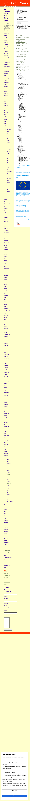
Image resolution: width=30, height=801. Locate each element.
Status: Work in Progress (22, 162)
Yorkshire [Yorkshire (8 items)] (23, 71)
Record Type (19, 148)
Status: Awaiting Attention (22, 157)
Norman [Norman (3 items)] (18, 54)
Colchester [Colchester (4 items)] (26, 37)
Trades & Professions (21, 103)
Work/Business (20, 155)
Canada (19, 139)
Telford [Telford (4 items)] (18, 61)
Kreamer (19, 122)
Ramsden (19, 128)
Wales (19, 147)
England (19, 140)
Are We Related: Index (7, 18)
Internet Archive (22, 205)
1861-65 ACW (21, 77)
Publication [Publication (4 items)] (19, 57)
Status (18, 156)
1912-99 (19, 78)
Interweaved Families (21, 94)
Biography (18, 13)
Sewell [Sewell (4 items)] (17, 59)
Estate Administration (21, 90)
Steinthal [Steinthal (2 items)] (22, 59)
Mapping (19, 152)
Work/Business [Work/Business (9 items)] (21, 67)
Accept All (15, 795)
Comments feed (19, 225)
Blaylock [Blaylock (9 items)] (19, 35)
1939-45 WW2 (21, 80)
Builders (20, 104)
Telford (19, 132)
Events (18, 74)
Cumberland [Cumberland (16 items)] (20, 42)
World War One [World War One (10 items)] (21, 69)
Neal (18, 124)
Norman (13, 25)
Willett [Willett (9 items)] (21, 64)
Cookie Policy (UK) (20, 19)
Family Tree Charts (20, 14)
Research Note (20, 154)
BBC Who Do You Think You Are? (24, 84)
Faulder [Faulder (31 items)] (23, 45)
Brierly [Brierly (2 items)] (17, 37)
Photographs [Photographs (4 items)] (22, 56)
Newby (19, 125)
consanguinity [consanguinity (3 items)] (19, 39)
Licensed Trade (21, 107)
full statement (28, 172)
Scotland (19, 145)
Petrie (19, 127)
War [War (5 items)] (22, 62)
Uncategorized (19, 163)
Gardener (20, 105)
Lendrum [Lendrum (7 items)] (26, 51)
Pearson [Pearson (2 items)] (27, 54)
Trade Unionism (21, 110)
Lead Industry (21, 106)
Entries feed (19, 224)
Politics (19, 97)
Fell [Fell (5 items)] (28, 45)
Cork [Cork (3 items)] (24, 39)
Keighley (19, 121)
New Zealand (20, 144)
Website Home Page (20, 16)
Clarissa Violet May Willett (21, 27)
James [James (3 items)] (21, 51)
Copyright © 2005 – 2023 (21, 17)
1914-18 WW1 (21, 79)
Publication (20, 98)
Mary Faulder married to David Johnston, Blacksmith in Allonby (22, 30)
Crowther (19, 117)
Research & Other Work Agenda (22, 11)
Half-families (20, 91)
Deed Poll (19, 89)
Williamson (20, 134)
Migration (19, 95)
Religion (19, 100)
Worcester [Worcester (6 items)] (26, 66)
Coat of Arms (20, 86)
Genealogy (20, 151)
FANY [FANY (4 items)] (17, 45)
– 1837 (19, 75)
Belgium (19, 138)
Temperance (20, 102)
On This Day (19, 15)
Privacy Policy (19, 18)
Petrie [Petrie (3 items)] (17, 56)
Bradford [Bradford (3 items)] (24, 35)
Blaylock (19, 112)
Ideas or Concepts (20, 81)
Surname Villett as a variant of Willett (23, 26)
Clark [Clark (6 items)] (21, 37)
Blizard (20, 135)
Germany (19, 142)
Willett (8, 28)
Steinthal (19, 130)
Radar (19, 99)
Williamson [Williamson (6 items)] (19, 66)
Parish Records (20, 96)
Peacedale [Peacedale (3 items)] (22, 54)
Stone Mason (21, 108)
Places (18, 136)
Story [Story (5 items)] (25, 59)
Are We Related (20, 83)
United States (20, 146)
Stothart (19, 132)
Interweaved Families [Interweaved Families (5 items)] (22, 49)
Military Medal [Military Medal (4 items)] (20, 52)
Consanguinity (20, 87)
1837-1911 (20, 76)
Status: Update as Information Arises (23, 161)
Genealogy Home (20, 10)
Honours (19, 92)
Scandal (19, 101)
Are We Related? (20, 12)
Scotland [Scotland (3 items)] (25, 57)
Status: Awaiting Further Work (23, 158)
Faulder (9, 25)
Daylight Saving (20, 88)
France (19, 141)
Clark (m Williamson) (21, 116)
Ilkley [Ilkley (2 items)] (25, 48)
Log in (18, 223)
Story (19, 131)
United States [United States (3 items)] (23, 61)
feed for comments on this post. (7, 575)
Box (18, 113)
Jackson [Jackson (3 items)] (18, 51)
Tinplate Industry (22, 109)
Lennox (19, 123)
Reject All (14, 793)
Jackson (19, 120)
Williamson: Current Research (22, 31)
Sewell (19, 129)
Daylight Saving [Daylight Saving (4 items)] (20, 43)
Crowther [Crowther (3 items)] (18, 40)
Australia (19, 137)
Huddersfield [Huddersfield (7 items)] (20, 48)
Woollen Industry (22, 111)
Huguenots (20, 93)
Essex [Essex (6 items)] (26, 43)
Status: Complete (21, 159)
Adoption (19, 82)
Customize (14, 790)
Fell (18, 119)
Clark (19, 115)
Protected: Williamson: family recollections (22, 29)
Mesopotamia (20, 143)
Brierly (19, 114)
